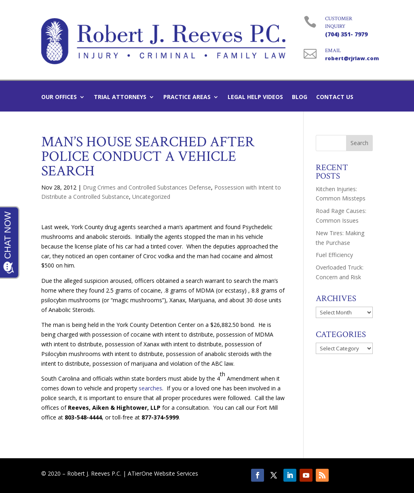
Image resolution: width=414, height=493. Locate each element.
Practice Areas (187, 97)
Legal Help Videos (255, 97)
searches (150, 388)
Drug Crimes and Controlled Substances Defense (147, 187)
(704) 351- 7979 (346, 34)
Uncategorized (151, 196)
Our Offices (59, 97)
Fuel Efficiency (334, 255)
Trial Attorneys (120, 97)
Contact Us (334, 97)
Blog (299, 97)
